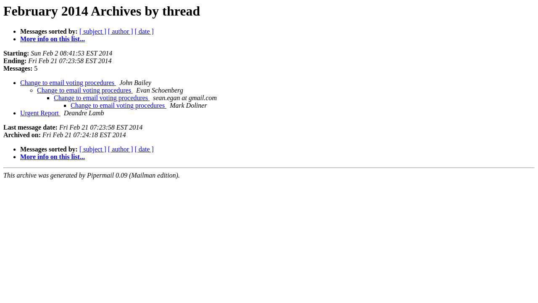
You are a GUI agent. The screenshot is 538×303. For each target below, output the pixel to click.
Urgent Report (40, 113)
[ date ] (143, 31)
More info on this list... (52, 39)
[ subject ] (92, 31)
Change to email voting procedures (68, 82)
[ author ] (120, 31)
